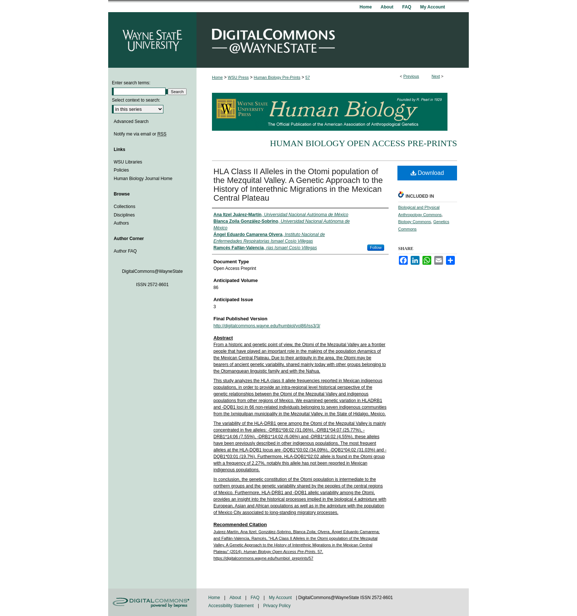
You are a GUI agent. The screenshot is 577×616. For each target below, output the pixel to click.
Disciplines (124, 215)
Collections (124, 206)
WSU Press (238, 77)
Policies (121, 170)
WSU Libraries (128, 162)
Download (427, 173)
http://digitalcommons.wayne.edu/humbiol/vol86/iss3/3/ (266, 325)
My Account (281, 597)
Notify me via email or (140, 134)
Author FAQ (125, 251)
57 (307, 77)
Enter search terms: (131, 82)
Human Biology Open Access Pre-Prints (363, 143)
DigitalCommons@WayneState (333, 40)
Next (436, 76)
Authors (121, 223)
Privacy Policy (277, 605)
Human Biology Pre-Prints (277, 77)
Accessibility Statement (231, 605)
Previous (411, 76)
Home (217, 77)
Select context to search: (136, 100)
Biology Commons (414, 221)
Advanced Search (131, 121)
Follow (376, 247)
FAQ (256, 597)
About (236, 597)
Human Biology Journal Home (143, 178)
